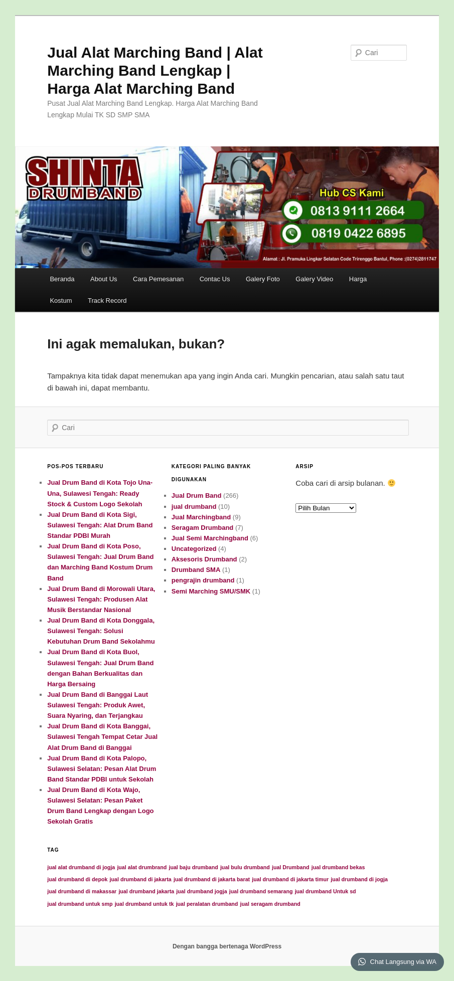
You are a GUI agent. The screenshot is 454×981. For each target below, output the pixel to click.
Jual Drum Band (197, 495)
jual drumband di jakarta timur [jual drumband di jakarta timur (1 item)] (290, 879)
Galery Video (314, 279)
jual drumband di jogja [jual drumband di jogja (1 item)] (359, 879)
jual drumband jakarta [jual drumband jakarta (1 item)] (146, 891)
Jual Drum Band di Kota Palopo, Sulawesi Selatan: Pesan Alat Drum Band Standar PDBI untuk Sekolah (101, 768)
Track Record (107, 300)
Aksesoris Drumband (204, 559)
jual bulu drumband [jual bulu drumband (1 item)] (245, 867)
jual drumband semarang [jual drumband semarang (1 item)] (261, 891)
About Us (103, 279)
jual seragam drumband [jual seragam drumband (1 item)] (270, 904)
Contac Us (215, 279)
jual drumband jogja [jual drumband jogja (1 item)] (201, 891)
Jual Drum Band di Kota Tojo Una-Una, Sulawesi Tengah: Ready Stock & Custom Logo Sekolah (100, 493)
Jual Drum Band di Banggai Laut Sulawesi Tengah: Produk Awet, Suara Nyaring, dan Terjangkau (97, 705)
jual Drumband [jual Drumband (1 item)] (291, 867)
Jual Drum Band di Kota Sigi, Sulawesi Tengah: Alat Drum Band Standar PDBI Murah (100, 525)
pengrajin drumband (203, 580)
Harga (358, 279)
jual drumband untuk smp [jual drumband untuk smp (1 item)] (79, 904)
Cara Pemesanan (158, 279)
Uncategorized (194, 548)
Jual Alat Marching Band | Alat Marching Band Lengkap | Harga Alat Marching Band (155, 70)
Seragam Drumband (203, 527)
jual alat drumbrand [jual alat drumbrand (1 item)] (142, 867)
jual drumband (194, 506)
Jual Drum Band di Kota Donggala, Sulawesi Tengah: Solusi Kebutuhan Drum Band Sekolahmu (101, 631)
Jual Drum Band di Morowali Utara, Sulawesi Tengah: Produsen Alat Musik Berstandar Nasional (101, 599)
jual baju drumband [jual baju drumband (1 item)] (193, 867)
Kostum (61, 300)
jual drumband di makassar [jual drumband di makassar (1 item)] (81, 891)
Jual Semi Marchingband (210, 538)
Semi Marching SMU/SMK (211, 591)
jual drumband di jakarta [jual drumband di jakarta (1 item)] (141, 879)
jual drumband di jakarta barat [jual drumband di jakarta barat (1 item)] (212, 879)
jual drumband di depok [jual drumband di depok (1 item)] (77, 879)
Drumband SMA (196, 569)
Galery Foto (263, 279)
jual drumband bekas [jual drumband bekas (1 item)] (338, 867)
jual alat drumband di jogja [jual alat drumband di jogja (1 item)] (81, 867)
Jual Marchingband (201, 517)
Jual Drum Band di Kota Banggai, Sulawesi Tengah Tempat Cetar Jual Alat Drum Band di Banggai (102, 736)
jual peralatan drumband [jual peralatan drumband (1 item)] (207, 904)
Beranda (62, 279)
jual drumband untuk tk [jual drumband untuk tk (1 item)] (144, 904)
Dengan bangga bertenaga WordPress (227, 946)
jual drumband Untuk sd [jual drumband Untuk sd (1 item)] (325, 891)
